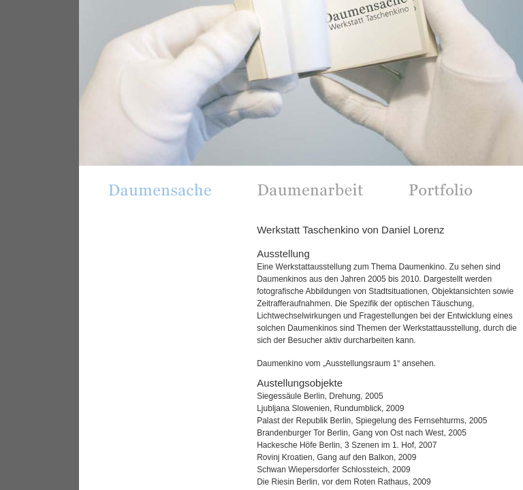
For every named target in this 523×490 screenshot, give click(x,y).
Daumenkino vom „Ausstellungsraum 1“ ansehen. (346, 363)
